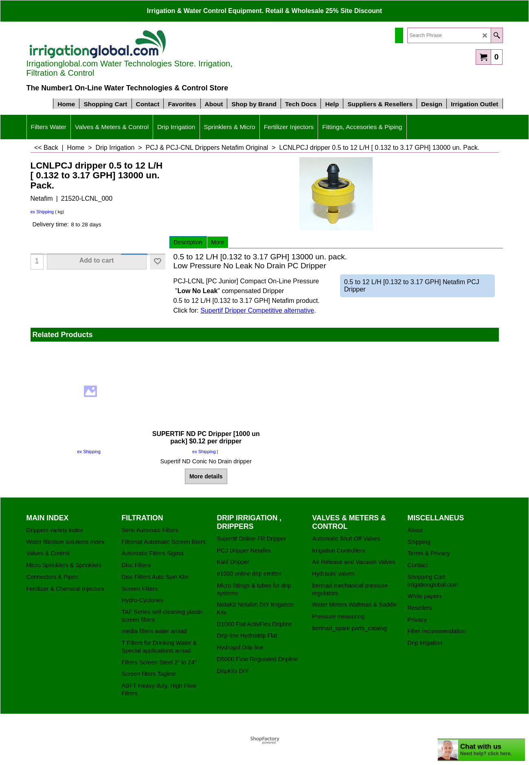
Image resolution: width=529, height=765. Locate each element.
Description (188, 242)
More (217, 242)
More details (206, 476)
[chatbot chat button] (481, 750)
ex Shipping (42, 211)
